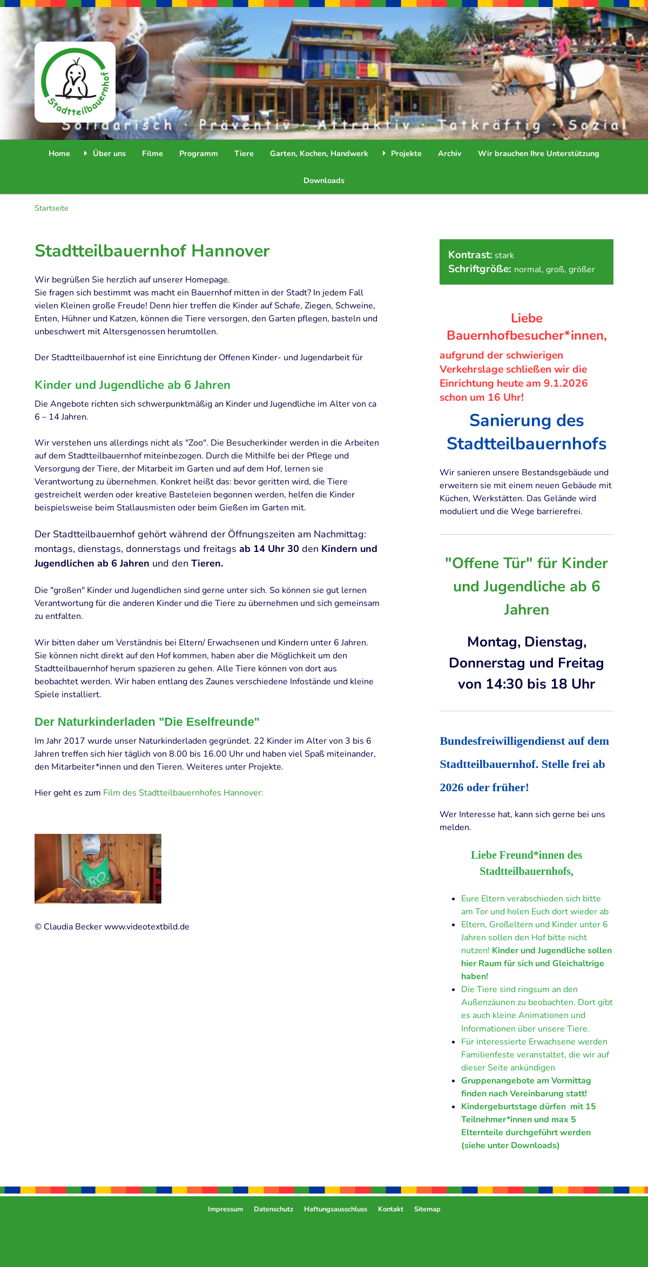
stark (504, 255)
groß (555, 269)
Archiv (450, 153)
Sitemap (427, 1209)
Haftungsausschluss (335, 1209)
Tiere (244, 153)
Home (59, 153)
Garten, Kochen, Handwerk (319, 153)
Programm (198, 153)
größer (582, 269)
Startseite (52, 208)
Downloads (324, 180)
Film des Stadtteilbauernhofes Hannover (182, 793)
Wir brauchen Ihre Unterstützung (538, 153)
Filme (152, 153)
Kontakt (390, 1209)
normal (528, 269)
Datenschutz (273, 1209)
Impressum (225, 1209)
